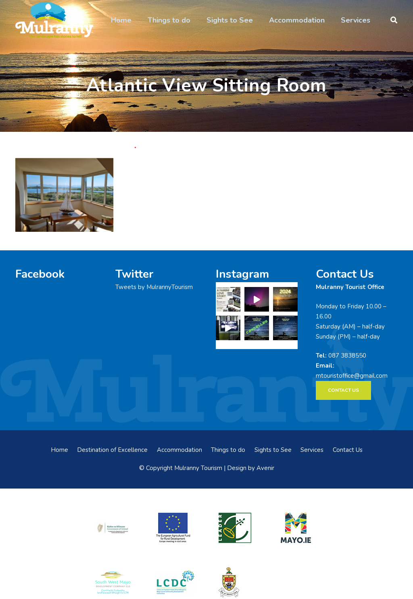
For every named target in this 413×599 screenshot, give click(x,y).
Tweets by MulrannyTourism (154, 287)
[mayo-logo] (300, 528)
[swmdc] (113, 582)
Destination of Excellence (112, 450)
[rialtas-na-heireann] (113, 527)
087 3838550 (347, 355)
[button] (393, 20)
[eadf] (175, 528)
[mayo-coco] (238, 582)
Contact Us (348, 450)
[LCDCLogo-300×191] (175, 582)
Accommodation (179, 450)
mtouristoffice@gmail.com (352, 376)
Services (311, 450)
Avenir (265, 468)
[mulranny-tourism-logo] (54, 20)
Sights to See (273, 450)
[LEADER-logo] (238, 528)
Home (59, 450)
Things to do (228, 450)
